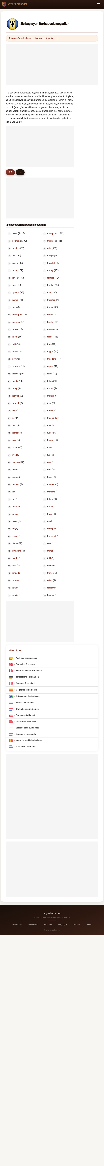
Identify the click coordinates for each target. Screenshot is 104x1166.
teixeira (15, 580)
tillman (15, 544)
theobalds (52, 418)
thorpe (50, 256)
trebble (50, 507)
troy (14, 418)
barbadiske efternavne (26, 722)
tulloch (50, 433)
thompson (52, 234)
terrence (16, 366)
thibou (50, 499)
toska (14, 521)
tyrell (14, 455)
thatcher (16, 507)
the (13, 307)
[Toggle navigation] (99, 4)
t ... (22, 172)
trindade (16, 573)
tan (13, 492)
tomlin (50, 322)
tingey (15, 477)
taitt (49, 248)
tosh (14, 425)
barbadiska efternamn (26, 747)
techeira (51, 566)
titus (49, 344)
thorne (15, 263)
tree (49, 425)
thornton (51, 300)
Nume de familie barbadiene (29, 741)
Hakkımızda (33, 925)
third (14, 440)
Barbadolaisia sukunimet (27, 728)
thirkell (50, 396)
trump (50, 551)
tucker (15, 329)
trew (49, 403)
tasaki (50, 521)
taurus (15, 300)
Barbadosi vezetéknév (26, 734)
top (13, 499)
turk (49, 455)
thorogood (17, 433)
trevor (15, 359)
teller (49, 374)
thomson (16, 322)
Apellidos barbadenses (26, 658)
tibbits (15, 470)
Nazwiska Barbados (25, 703)
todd (14, 285)
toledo (15, 558)
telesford (16, 462)
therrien (15, 396)
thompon (51, 529)
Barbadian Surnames (25, 665)
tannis (15, 381)
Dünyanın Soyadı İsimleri (20, 38)
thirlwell (16, 374)
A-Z (11, 172)
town (49, 448)
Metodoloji (17, 925)
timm (49, 477)
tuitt (14, 344)
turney (50, 270)
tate (49, 544)
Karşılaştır (62, 925)
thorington (17, 315)
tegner (50, 366)
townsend (16, 551)
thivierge (51, 573)
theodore (51, 359)
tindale (50, 329)
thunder (51, 484)
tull (13, 256)
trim (49, 470)
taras (14, 588)
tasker (50, 337)
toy (13, 411)
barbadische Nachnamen (27, 677)
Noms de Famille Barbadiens (29, 671)
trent (49, 315)
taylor (14, 234)
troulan (50, 285)
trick (14, 566)
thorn (49, 514)
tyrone (15, 536)
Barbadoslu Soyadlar (44, 38)
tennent (15, 484)
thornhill (51, 263)
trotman (16, 241)
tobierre (51, 588)
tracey (15, 514)
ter (13, 529)
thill (49, 558)
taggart (50, 440)
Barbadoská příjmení (25, 715)
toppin (15, 248)
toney (14, 389)
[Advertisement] (52, 64)
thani (49, 293)
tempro (50, 278)
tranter (50, 492)
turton (15, 278)
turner (50, 307)
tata (49, 462)
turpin (50, 411)
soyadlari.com (52, 913)
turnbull (15, 403)
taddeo (50, 595)
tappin (50, 352)
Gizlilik (89, 925)
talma (50, 381)
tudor (14, 270)
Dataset (76, 925)
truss (14, 352)
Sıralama (48, 925)
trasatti (15, 448)
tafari (49, 580)
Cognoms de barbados (26, 690)
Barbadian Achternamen (27, 709)
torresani (51, 536)
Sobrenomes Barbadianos (27, 697)
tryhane (15, 293)
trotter (50, 389)
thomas (51, 241)
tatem (15, 337)
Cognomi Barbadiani (25, 683)
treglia (15, 595)
